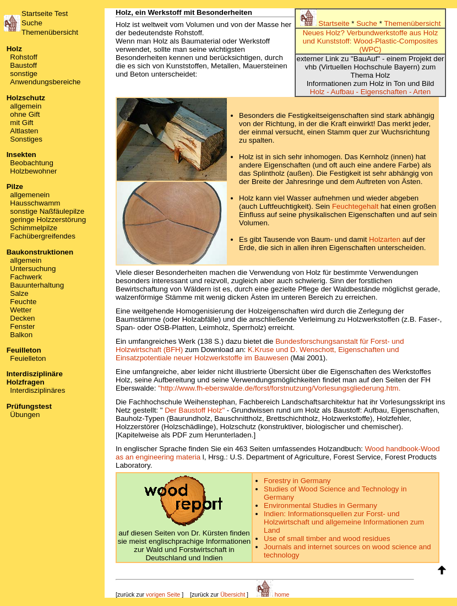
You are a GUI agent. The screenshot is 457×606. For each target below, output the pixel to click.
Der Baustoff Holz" (195, 410)
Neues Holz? (324, 33)
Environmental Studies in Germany (320, 505)
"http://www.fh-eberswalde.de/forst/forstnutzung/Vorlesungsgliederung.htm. (279, 388)
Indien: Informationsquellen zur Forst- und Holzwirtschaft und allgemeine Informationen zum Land (344, 522)
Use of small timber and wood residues (327, 538)
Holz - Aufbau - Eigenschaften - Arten (370, 92)
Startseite (326, 23)
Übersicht (232, 594)
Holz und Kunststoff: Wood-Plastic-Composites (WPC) (370, 41)
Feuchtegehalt (355, 206)
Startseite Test (44, 13)
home (273, 594)
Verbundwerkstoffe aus (384, 33)
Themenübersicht (49, 32)
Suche (31, 23)
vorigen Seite (163, 594)
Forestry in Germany (297, 481)
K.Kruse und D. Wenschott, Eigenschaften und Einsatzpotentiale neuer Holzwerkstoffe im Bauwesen (257, 353)
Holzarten (384, 239)
